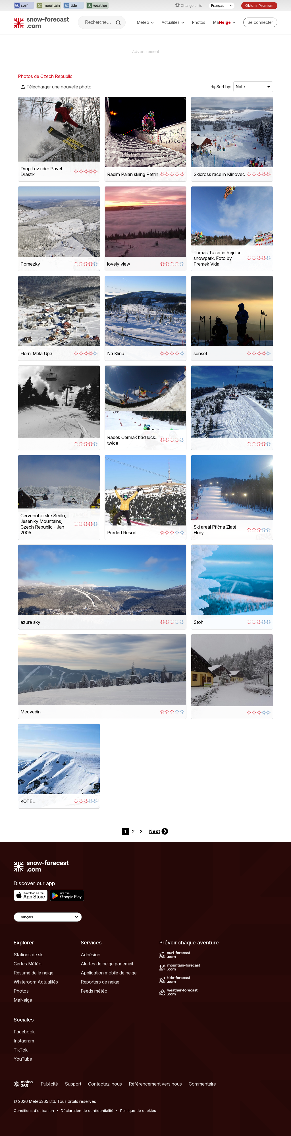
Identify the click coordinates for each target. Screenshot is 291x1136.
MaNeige (23, 1000)
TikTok (21, 1050)
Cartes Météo (27, 964)
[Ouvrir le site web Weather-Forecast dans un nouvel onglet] (97, 5)
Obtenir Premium (259, 5)
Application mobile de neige (109, 973)
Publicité (49, 1084)
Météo (145, 22)
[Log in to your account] (260, 22)
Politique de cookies (138, 1110)
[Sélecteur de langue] (221, 6)
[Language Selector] (48, 917)
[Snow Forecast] (41, 22)
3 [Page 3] (141, 831)
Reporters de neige (100, 982)
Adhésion (90, 954)
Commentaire (202, 1084)
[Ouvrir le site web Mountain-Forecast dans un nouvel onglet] (48, 5)
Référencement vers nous (155, 1084)
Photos (198, 22)
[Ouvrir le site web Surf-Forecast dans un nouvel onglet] (24, 5)
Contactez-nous (105, 1084)
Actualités (173, 22)
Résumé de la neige (33, 973)
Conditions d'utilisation (34, 1110)
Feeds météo (94, 991)
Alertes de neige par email (107, 964)
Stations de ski (28, 954)
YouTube (23, 1059)
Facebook (24, 1032)
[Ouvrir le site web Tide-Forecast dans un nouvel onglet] (73, 5)
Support (73, 1084)
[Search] (118, 22)
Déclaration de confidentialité (87, 1110)
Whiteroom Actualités (36, 982)
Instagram (24, 1041)
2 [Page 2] (133, 831)
